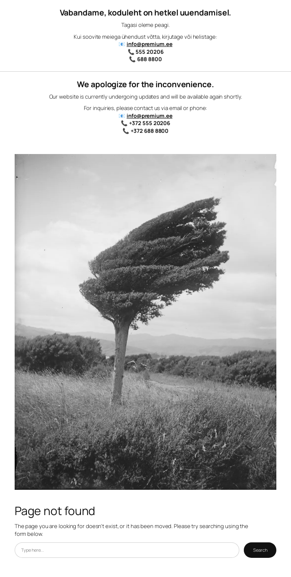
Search (260, 550)
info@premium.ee (150, 44)
